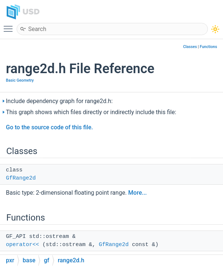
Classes (190, 46)
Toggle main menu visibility (10, 25)
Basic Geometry (20, 80)
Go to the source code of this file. (49, 127)
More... (137, 192)
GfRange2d (21, 178)
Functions (208, 46)
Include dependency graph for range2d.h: (59, 101)
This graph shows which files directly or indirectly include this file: (91, 112)
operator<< (22, 245)
